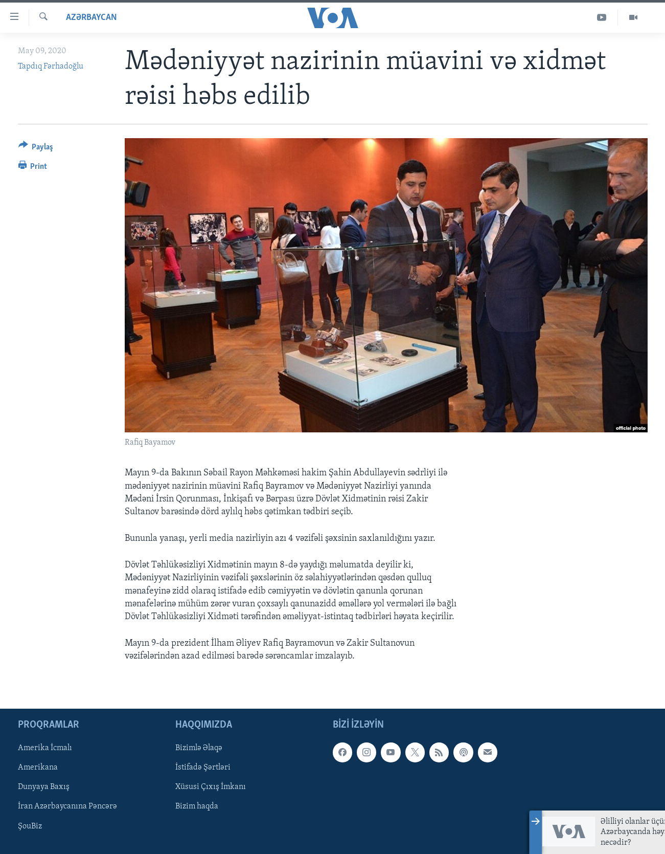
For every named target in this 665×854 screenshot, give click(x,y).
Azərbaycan (91, 18)
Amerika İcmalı (45, 748)
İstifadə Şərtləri (203, 767)
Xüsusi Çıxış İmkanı (210, 787)
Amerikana (38, 767)
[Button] (36, 148)
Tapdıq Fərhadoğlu (50, 66)
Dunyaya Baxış (44, 787)
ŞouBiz (30, 826)
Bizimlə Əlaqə (198, 748)
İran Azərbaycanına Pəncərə (67, 806)
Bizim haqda (196, 806)
